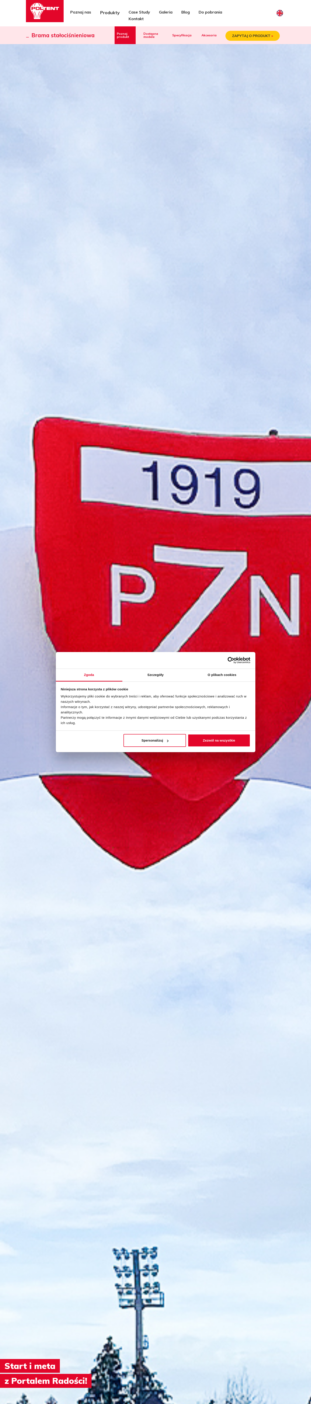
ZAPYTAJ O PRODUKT (252, 36)
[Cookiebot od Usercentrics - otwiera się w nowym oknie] (230, 660)
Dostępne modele (150, 35)
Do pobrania (210, 12)
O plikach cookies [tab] (222, 675)
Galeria (165, 12)
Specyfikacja (182, 35)
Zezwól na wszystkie (219, 740)
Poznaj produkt (123, 35)
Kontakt (136, 18)
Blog (185, 12)
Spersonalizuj (154, 740)
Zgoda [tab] (89, 675)
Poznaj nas (80, 12)
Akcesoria (209, 35)
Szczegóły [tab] (155, 675)
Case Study (139, 12)
